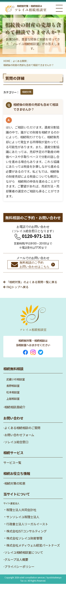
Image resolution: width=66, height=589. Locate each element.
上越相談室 (13, 404)
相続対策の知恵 (14, 488)
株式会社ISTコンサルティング (26, 536)
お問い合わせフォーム (19, 440)
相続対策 (26, 92)
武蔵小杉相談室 (15, 384)
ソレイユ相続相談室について (23, 557)
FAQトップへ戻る (16, 292)
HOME (6, 61)
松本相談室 (13, 397)
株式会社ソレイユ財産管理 (24, 543)
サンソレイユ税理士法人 (22, 522)
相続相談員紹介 (14, 412)
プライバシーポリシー (19, 571)
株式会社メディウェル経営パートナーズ (33, 550)
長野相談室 (13, 391)
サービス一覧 (12, 467)
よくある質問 (19, 61)
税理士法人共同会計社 (21, 515)
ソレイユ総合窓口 (16, 447)
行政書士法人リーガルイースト (27, 529)
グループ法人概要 (16, 564)
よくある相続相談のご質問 (22, 433)
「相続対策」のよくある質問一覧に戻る (30, 287)
